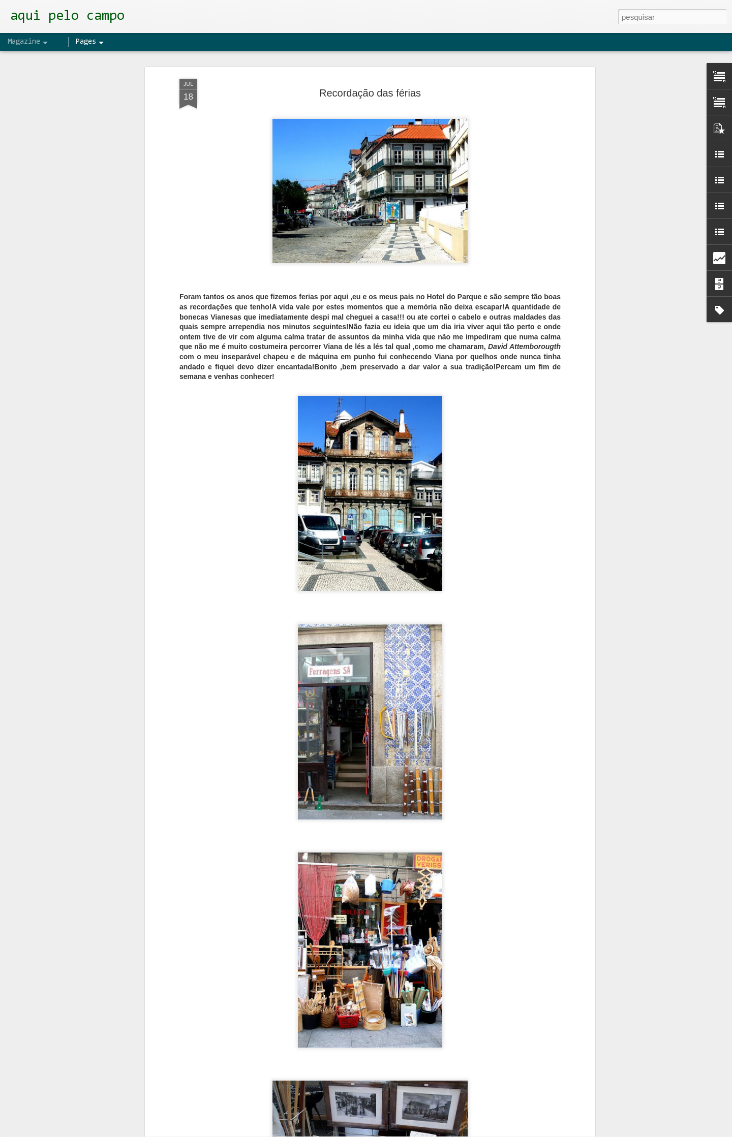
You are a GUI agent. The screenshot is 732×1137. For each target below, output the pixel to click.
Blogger (412, 1131)
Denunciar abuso (446, 1131)
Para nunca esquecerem (308, 895)
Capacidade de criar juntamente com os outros (348, 1010)
